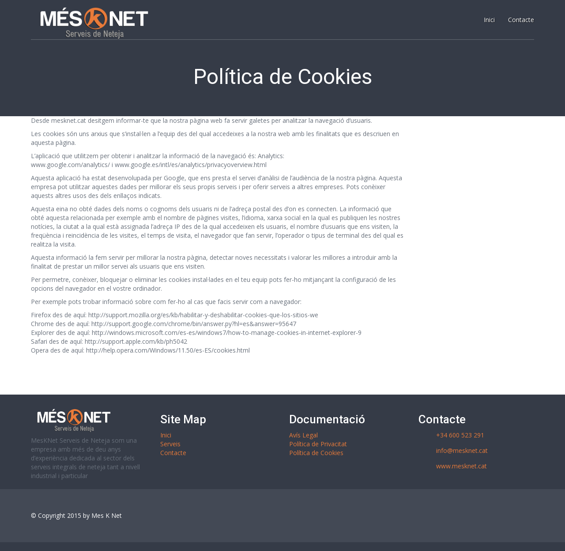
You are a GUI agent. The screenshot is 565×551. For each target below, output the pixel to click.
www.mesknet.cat (461, 466)
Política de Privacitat (318, 444)
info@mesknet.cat (462, 450)
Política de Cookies (316, 452)
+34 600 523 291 (460, 435)
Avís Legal (303, 435)
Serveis (170, 444)
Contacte (173, 452)
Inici (165, 435)
